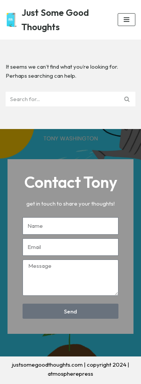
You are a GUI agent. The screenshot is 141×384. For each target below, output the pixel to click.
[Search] (62, 99)
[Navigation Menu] (126, 19)
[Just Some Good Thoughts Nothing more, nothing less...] (56, 19)
